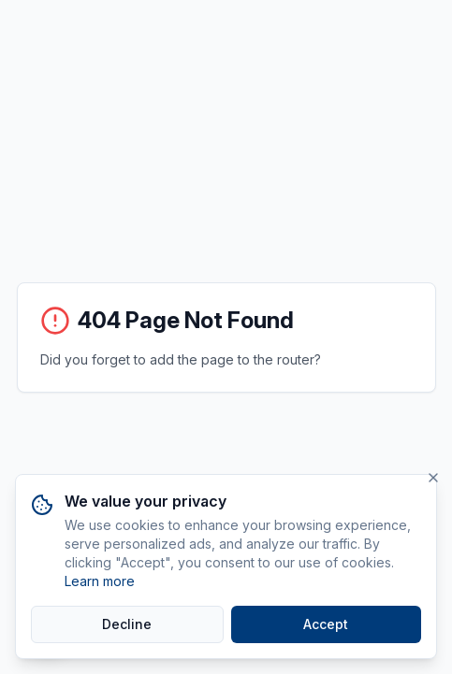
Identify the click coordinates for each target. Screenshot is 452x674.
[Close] (433, 477)
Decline (127, 624)
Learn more (100, 581)
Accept (325, 624)
